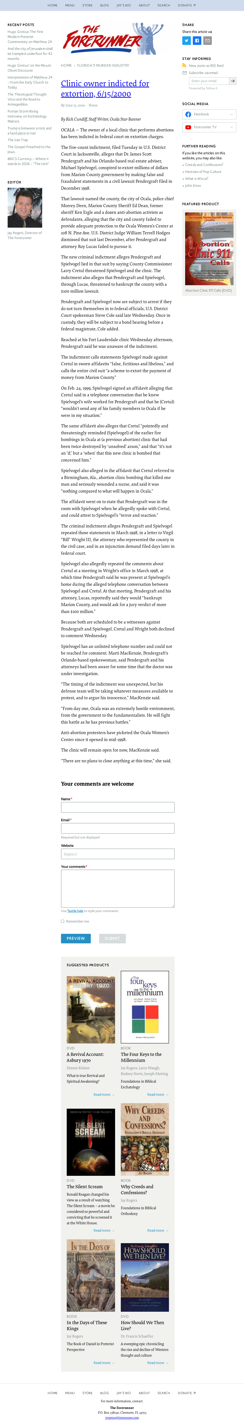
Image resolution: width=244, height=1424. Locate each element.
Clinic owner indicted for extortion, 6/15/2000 (105, 88)
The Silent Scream (85, 1186)
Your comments (73, 866)
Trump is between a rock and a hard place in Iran (29, 131)
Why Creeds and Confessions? (137, 1189)
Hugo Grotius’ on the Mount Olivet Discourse (29, 68)
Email (65, 819)
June (69, 105)
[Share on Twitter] (186, 40)
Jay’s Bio (124, 5)
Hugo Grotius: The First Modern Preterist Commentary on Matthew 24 (30, 36)
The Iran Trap (18, 140)
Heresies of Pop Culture (203, 171)
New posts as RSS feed (206, 65)
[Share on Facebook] (197, 40)
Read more (102, 1094)
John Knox (193, 185)
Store (87, 5)
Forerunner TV (205, 127)
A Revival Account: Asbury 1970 (85, 1057)
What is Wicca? (196, 178)
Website (67, 845)
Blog (104, 5)
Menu (70, 5)
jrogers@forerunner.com (122, 1417)
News (93, 105)
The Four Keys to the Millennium (141, 1057)
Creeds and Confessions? (204, 164)
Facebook (201, 114)
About (144, 5)
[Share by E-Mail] (207, 40)
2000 (81, 105)
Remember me (77, 921)
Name (65, 798)
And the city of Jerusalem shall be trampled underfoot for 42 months (30, 53)
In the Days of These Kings (87, 1325)
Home (53, 5)
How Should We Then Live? (142, 1325)
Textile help (75, 910)
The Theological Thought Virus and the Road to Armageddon (27, 99)
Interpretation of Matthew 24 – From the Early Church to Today (30, 82)
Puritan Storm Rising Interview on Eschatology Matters (27, 116)
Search (164, 5)
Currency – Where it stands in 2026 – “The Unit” (28, 161)
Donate (185, 1393)
